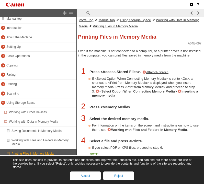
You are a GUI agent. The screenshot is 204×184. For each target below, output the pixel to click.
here (32, 163)
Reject (118, 176)
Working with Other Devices (28, 112)
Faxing (11, 74)
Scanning (12, 93)
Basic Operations (18, 56)
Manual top (13, 18)
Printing (11, 84)
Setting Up (13, 47)
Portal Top (86, 20)
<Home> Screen (157, 72)
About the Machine (19, 37)
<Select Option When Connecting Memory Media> (138, 91)
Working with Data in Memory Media (33, 121)
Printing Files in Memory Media (33, 153)
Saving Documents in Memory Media (37, 131)
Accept (85, 176)
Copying (12, 65)
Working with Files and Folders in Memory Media (149, 130)
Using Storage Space (20, 103)
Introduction (14, 28)
